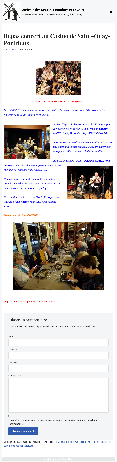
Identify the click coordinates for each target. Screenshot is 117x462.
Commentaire (16, 375)
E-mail (12, 349)
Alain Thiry (11, 49)
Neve (45, 459)
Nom (11, 336)
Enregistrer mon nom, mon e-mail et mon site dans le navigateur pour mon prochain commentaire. (52, 421)
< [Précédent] (60, 295)
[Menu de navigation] (111, 11)
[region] (58, 261)
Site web (12, 362)
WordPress (68, 459)
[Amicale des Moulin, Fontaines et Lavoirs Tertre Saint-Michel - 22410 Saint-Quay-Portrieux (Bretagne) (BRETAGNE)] (43, 11)
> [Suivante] (102, 295)
